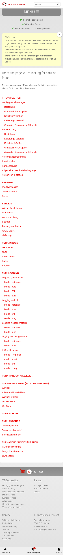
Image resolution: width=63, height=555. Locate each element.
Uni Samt (6, 406)
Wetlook (6, 388)
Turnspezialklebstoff (12, 430)
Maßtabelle (7, 212)
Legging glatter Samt (12, 277)
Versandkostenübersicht (14, 157)
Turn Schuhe (10, 413)
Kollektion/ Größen (13, 116)
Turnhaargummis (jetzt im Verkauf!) (25, 383)
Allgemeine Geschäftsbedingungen (19, 170)
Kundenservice (9, 166)
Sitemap (6, 222)
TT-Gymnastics (11, 98)
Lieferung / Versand (14, 120)
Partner (7, 182)
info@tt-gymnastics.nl (46, 529)
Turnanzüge (10, 243)
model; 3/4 (9, 363)
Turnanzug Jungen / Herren (20, 442)
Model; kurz (10, 286)
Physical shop (9, 161)
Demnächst (7, 247)
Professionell (8, 256)
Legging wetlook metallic (14, 323)
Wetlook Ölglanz (10, 397)
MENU (31, 12)
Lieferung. (7, 235)
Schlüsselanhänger (11, 434)
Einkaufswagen (33, 550)
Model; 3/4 (9, 291)
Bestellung (9, 107)
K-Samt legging (9, 350)
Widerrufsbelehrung (12, 208)
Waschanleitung (10, 217)
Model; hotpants (12, 282)
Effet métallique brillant (13, 392)
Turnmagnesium (10, 425)
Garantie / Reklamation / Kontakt (20, 125)
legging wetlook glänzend (15, 336)
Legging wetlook (10, 300)
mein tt (59, 550)
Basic (5, 261)
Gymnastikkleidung (11, 447)
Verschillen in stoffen (12, 175)
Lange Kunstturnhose (13, 451)
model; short (10, 359)
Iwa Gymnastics (10, 187)
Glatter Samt (8, 401)
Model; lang (10, 295)
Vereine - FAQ (9, 129)
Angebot (6, 265)
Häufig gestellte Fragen (14, 102)
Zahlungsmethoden (11, 226)
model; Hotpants (12, 355)
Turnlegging (10, 273)
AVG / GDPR (8, 231)
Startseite (5, 550)
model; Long (10, 368)
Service (7, 203)
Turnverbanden (9, 191)
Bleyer (5, 196)
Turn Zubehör (11, 421)
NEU (4, 252)
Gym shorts (8, 456)
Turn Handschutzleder (17, 376)
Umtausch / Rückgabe (15, 111)
